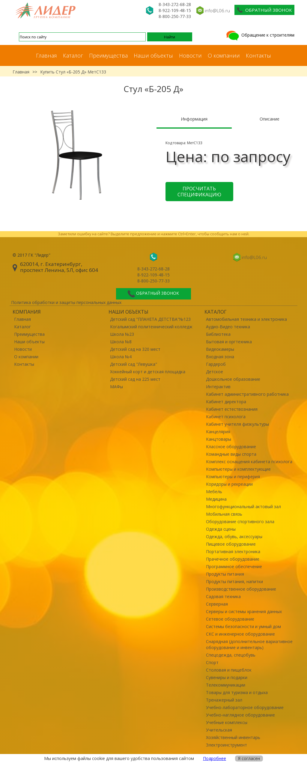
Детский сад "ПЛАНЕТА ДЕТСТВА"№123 (150, 319)
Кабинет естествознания (232, 409)
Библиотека (218, 334)
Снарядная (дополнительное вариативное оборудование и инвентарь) (249, 644)
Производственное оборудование (241, 589)
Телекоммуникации (225, 685)
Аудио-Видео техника (228, 326)
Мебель (214, 491)
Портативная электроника (233, 551)
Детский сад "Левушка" (133, 364)
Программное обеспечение (234, 566)
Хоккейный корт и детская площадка (147, 371)
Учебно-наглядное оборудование (240, 715)
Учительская (219, 730)
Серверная (217, 604)
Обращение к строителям (259, 35)
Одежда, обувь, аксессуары (234, 536)
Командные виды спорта (231, 454)
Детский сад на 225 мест (135, 379)
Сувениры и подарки (226, 677)
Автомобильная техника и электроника (246, 319)
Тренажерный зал (224, 700)
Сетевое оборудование (230, 619)
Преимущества (108, 55)
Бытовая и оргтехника (229, 341)
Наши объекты (153, 55)
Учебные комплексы (226, 722)
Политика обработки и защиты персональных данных (66, 302)
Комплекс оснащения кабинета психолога (249, 461)
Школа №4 (121, 356)
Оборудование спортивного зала (240, 521)
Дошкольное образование (233, 379)
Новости (190, 55)
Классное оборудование (231, 446)
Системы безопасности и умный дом (243, 626)
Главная (46, 55)
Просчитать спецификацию (199, 191)
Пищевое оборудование (231, 544)
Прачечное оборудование (232, 559)
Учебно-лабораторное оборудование (245, 707)
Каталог (73, 55)
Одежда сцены (221, 529)
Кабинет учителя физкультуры (237, 424)
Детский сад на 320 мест (135, 349)
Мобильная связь (224, 514)
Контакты (258, 55)
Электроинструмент (226, 745)
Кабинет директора (226, 401)
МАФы (116, 386)
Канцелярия (218, 431)
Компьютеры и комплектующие (238, 469)
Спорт (212, 662)
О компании (224, 55)
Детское (214, 371)
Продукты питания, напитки (234, 581)
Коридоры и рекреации (229, 484)
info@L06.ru (217, 10)
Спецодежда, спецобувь (230, 655)
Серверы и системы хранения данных (244, 611)
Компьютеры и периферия (233, 476)
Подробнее (214, 758)
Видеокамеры (220, 349)
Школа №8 (121, 341)
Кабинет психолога (226, 416)
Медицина (216, 499)
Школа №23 (122, 334)
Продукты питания (225, 574)
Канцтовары (218, 439)
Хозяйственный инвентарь (233, 737)
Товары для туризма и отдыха (237, 692)
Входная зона (220, 356)
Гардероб (216, 364)
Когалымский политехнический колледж (151, 326)
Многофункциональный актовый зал (243, 506)
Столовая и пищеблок (229, 670)
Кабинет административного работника (247, 394)
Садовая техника (223, 596)
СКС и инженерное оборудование (240, 634)
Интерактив (218, 386)
